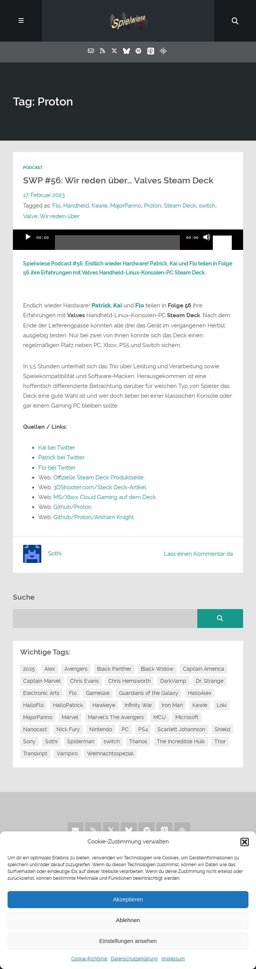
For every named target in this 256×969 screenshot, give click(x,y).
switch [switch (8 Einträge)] (112, 741)
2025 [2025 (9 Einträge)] (29, 669)
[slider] (117, 245)
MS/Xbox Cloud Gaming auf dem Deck (104, 497)
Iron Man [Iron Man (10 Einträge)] (172, 705)
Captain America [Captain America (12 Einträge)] (203, 669)
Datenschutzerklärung (134, 958)
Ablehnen (128, 920)
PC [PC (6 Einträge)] (125, 729)
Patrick (101, 305)
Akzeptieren (128, 899)
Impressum (173, 958)
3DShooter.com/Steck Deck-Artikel (99, 487)
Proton (152, 205)
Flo (56, 205)
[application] (128, 239)
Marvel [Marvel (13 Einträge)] (70, 717)
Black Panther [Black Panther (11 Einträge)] (114, 669)
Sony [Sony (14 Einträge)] (29, 741)
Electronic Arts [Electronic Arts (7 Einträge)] (41, 693)
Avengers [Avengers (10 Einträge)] (75, 669)
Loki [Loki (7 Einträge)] (221, 705)
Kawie (100, 205)
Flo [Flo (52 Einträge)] (72, 693)
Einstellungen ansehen (128, 941)
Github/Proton (72, 507)
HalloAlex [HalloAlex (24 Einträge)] (199, 693)
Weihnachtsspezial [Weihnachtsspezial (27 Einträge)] (110, 753)
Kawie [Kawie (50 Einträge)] (199, 705)
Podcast (33, 167)
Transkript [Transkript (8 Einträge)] (35, 753)
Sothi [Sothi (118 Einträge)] (51, 741)
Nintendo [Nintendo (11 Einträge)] (100, 729)
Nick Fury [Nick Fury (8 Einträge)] (68, 729)
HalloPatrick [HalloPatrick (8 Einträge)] (68, 705)
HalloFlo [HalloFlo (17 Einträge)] (33, 705)
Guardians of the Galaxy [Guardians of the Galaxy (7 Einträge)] (148, 693)
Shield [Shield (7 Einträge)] (222, 729)
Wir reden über (60, 216)
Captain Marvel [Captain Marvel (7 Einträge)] (42, 681)
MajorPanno (125, 205)
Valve (30, 216)
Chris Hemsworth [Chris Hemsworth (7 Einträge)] (129, 681)
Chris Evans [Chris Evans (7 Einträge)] (84, 681)
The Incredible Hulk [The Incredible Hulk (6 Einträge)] (181, 741)
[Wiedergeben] (28, 243)
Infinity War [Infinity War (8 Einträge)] (138, 705)
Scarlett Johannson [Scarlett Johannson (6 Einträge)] (181, 729)
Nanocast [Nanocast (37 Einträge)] (35, 729)
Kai (117, 305)
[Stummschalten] (207, 243)
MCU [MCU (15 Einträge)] (159, 717)
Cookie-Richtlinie (89, 958)
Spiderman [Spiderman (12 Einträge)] (80, 741)
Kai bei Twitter (56, 447)
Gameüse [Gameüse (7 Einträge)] (97, 693)
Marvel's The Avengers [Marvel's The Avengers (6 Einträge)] (116, 717)
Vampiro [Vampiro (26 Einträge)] (67, 753)
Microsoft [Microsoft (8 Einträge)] (186, 717)
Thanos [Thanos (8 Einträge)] (138, 741)
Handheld (76, 205)
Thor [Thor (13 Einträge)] (220, 741)
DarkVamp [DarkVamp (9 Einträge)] (173, 681)
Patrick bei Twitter (61, 457)
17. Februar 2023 (44, 195)
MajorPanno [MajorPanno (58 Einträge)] (37, 717)
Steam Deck (180, 205)
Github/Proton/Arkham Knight (93, 517)
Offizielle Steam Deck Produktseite (98, 477)
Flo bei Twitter (56, 467)
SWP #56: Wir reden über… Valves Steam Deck (118, 180)
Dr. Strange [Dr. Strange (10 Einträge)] (209, 681)
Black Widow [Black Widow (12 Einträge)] (157, 669)
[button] (244, 842)
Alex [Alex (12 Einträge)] (49, 669)
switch (207, 205)
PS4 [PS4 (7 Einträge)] (143, 729)
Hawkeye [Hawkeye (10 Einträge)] (103, 705)
